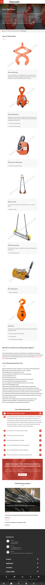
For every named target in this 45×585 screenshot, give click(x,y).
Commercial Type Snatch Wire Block (16, 333)
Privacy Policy (25, 581)
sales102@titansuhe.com (16, 549)
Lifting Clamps (23, 31)
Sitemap (19, 581)
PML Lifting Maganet (13, 292)
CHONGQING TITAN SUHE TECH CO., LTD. (20, 579)
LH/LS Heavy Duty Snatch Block (15, 339)
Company (9, 567)
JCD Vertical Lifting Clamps (15, 123)
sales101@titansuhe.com (16, 547)
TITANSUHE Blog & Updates (23, 483)
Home (5, 31)
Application (9, 563)
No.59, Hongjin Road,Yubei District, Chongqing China (22, 553)
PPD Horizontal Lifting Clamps (15, 165)
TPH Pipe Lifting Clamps (14, 253)
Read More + (7, 517)
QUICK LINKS (10, 571)
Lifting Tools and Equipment (13, 31)
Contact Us (10, 537)
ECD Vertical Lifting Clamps (15, 126)
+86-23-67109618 (14, 542)
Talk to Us (22, 474)
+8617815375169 (14, 543)
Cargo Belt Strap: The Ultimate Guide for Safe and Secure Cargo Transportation (21, 515)
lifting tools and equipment (20, 13)
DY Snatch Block (12, 336)
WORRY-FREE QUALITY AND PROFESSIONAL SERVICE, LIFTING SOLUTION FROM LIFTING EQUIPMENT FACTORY (22, 465)
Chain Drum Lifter (12, 209)
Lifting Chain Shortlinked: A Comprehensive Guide (15, 522)
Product (8, 559)
